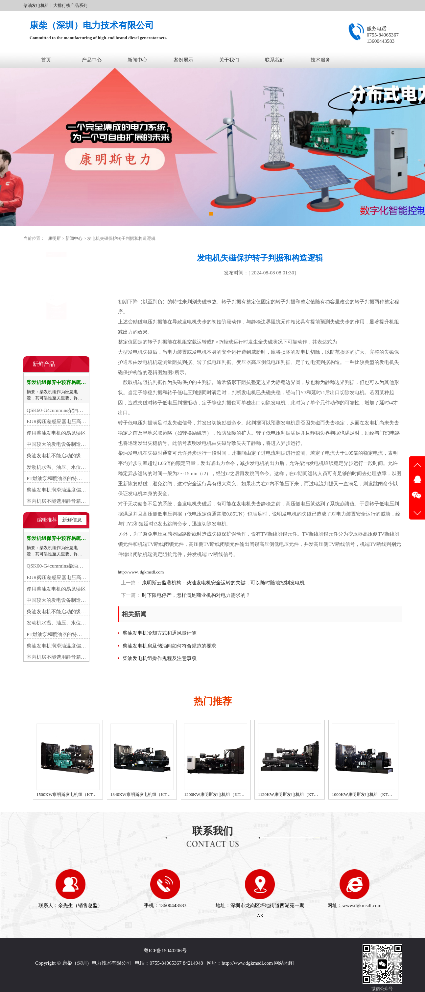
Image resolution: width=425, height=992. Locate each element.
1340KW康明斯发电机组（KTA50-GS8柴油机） (155, 794)
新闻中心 (137, 60)
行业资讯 (39, 271)
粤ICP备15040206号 (165, 950)
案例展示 (183, 60)
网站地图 (284, 963)
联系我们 (275, 60)
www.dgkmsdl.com (361, 905)
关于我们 (229, 60)
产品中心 (92, 60)
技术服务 (320, 60)
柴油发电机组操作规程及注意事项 (160, 658)
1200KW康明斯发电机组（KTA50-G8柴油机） (228, 794)
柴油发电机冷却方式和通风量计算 (160, 633)
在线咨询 (56, 339)
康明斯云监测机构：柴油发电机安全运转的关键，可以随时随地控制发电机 (223, 582)
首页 (46, 60)
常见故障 (39, 284)
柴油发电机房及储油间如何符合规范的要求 (169, 646)
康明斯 (54, 238)
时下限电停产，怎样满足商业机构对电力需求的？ (195, 595)
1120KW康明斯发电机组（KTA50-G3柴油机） (301, 794)
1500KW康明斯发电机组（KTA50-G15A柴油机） (83, 794)
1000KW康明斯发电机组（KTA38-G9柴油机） (375, 794)
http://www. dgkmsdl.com (141, 572)
